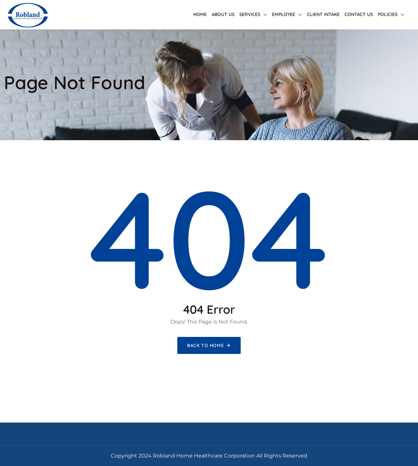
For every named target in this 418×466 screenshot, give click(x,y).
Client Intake (323, 14)
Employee (283, 14)
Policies (387, 14)
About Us (223, 14)
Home (200, 14)
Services (249, 14)
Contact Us (359, 14)
